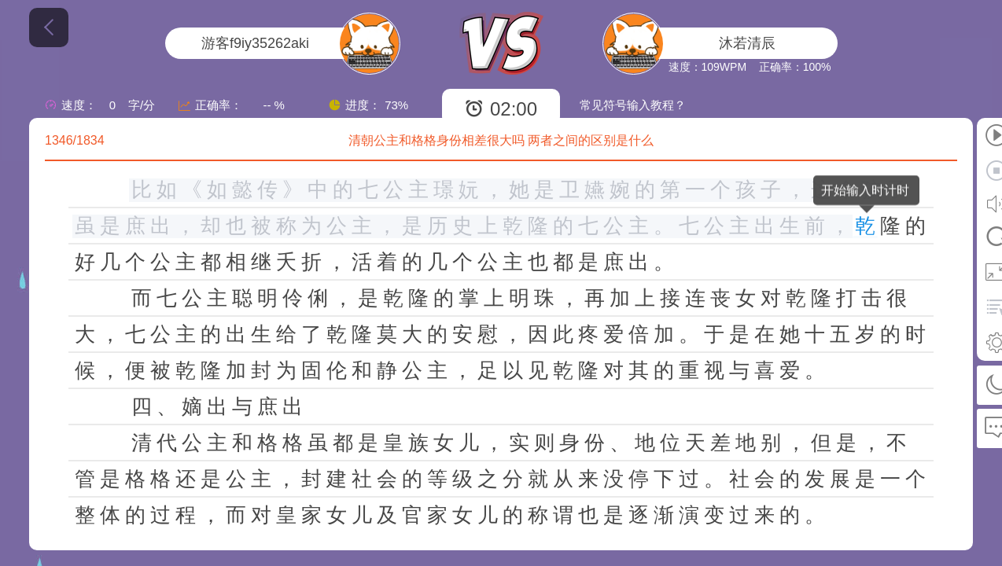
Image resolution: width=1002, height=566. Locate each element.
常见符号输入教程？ (633, 105)
